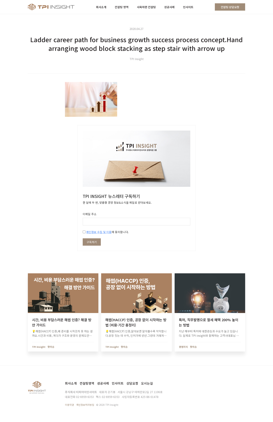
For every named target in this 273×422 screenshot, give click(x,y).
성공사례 (103, 383)
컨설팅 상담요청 (230, 7)
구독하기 (92, 242)
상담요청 (132, 383)
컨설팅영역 (87, 383)
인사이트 (118, 383)
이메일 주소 (89, 214)
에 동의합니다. (106, 232)
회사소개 (71, 383)
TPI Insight (137, 59)
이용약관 (69, 405)
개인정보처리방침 (85, 405)
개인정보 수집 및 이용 (99, 232)
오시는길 (147, 383)
